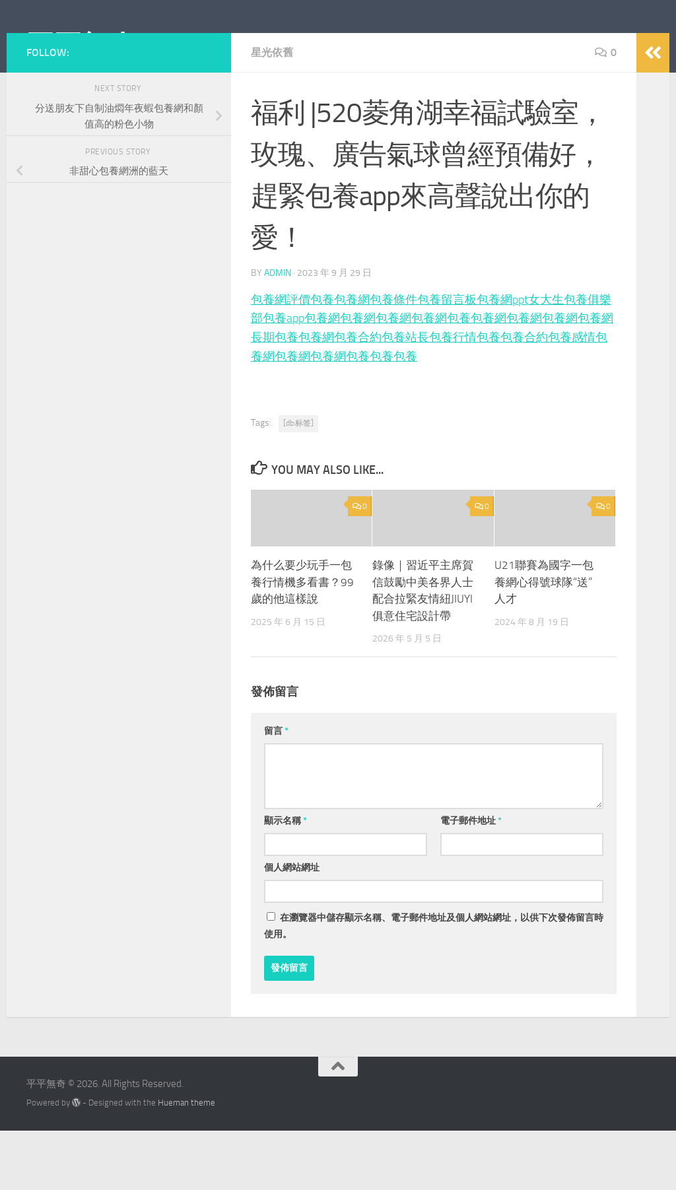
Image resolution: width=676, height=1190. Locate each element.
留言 (276, 790)
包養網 (352, 358)
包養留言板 (447, 358)
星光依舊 (272, 112)
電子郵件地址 (471, 880)
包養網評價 (280, 358)
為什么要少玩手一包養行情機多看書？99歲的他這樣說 (302, 641)
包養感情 (571, 396)
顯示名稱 (285, 880)
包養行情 (453, 396)
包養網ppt (502, 358)
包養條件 (393, 358)
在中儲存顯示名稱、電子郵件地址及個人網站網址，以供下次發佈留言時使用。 (433, 985)
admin (277, 331)
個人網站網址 (292, 927)
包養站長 (405, 396)
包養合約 (358, 396)
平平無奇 (81, 45)
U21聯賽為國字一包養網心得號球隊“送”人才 (543, 641)
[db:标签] (298, 482)
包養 (322, 358)
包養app (283, 377)
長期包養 (274, 396)
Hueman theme (186, 1162)
